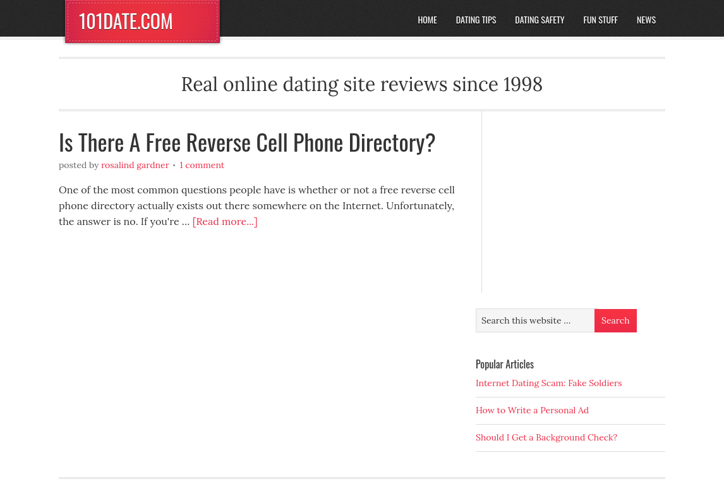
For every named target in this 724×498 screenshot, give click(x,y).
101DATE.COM (126, 20)
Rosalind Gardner (135, 165)
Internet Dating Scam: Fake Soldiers (549, 383)
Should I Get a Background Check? (546, 437)
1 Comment (201, 165)
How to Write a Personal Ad (532, 410)
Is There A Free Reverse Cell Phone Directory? (247, 141)
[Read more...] (225, 221)
